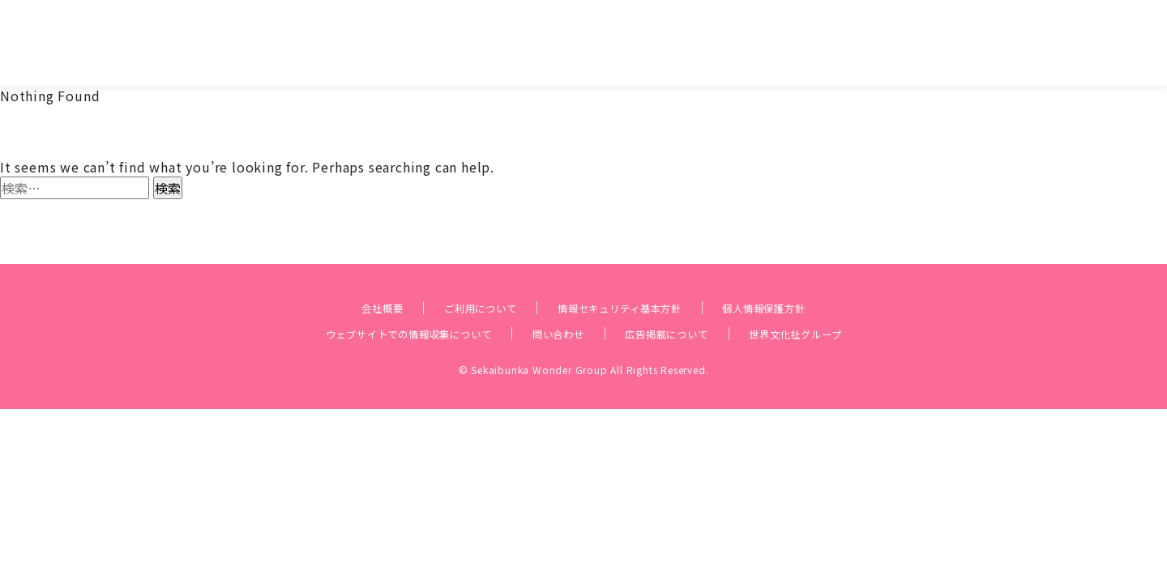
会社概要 (338, 280)
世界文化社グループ (842, 306)
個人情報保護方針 (800, 280)
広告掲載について (685, 306)
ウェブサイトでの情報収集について (373, 306)
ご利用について (454, 280)
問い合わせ (557, 306)
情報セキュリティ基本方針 (624, 280)
